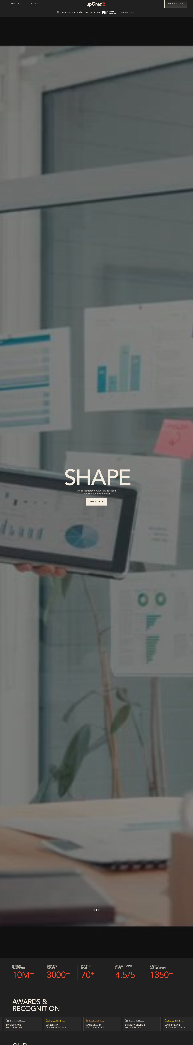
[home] (96, 4)
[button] (94, 910)
